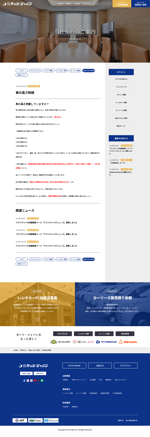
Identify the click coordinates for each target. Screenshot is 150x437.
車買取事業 (125, 337)
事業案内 (69, 4)
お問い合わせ (86, 4)
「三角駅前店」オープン (117, 163)
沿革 (100, 383)
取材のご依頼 (26, 377)
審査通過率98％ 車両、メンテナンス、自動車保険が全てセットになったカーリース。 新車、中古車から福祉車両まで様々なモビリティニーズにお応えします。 (112, 311)
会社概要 (93, 383)
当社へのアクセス (120, 383)
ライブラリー (107, 3)
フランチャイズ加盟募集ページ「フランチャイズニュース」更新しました (46, 224)
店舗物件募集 (104, 396)
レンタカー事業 (83, 337)
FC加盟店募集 (121, 3)
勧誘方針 (121, 424)
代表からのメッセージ (79, 383)
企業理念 (65, 383)
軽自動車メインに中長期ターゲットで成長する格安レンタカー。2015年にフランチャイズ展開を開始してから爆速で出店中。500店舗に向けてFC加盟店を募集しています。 (37, 311)
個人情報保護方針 (132, 424)
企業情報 (60, 4)
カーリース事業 (104, 337)
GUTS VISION (63, 337)
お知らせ (97, 3)
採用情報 (77, 4)
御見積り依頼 (140, 3)
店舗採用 (75, 410)
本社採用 (65, 410)
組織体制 (108, 383)
